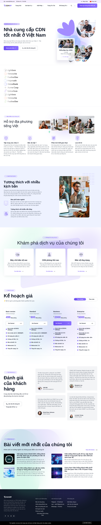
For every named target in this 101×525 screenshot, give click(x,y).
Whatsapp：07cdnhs (56, 506)
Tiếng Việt (93, 1)
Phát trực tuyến (39, 511)
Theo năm (91, 299)
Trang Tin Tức (51, 5)
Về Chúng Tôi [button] (63, 5)
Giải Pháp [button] (39, 5)
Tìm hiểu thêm (18, 271)
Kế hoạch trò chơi (40, 508)
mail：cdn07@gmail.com (57, 504)
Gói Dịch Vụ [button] (28, 5)
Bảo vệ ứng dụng (39, 502)
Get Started (14, 323)
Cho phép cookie (87, 522)
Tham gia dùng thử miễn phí (87, 5)
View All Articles (91, 449)
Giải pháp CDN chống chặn (42, 514)
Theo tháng (80, 299)
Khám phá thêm (11, 48)
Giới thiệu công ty (71, 502)
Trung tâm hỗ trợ (11, 407)
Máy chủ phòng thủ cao (41, 506)
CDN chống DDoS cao (41, 504)
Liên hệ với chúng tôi (28, 48)
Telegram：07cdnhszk (57, 502)
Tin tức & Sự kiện (71, 506)
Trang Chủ (18, 5)
